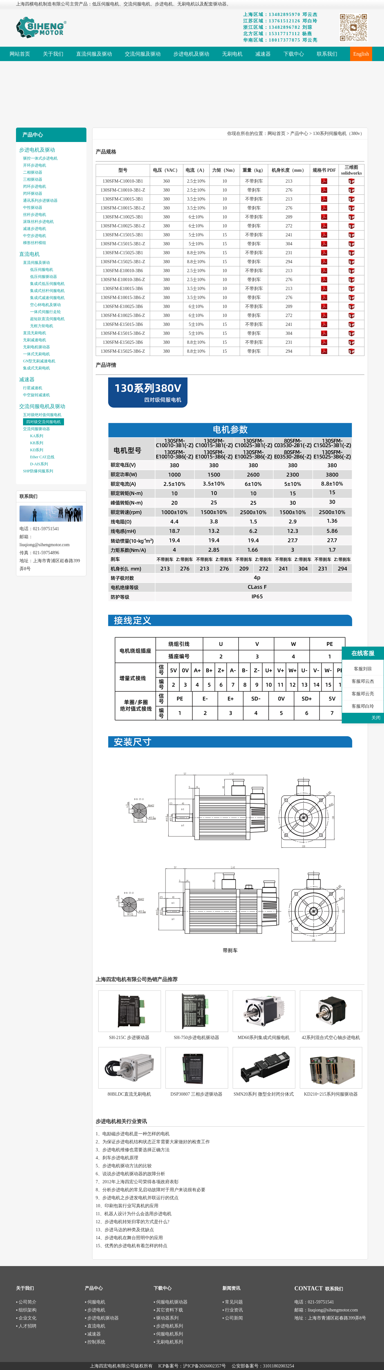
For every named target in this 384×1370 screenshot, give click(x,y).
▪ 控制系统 (95, 1342)
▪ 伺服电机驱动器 (171, 1302)
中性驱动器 (32, 207)
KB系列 (36, 443)
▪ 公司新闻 (232, 1318)
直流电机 (29, 254)
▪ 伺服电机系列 (168, 1334)
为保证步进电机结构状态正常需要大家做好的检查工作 (156, 1141)
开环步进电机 (34, 165)
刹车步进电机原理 (120, 1157)
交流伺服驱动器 (36, 429)
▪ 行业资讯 (232, 1310)
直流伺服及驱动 (36, 262)
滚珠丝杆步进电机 (38, 221)
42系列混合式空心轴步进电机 (331, 1037)
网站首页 (276, 133)
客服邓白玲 (363, 706)
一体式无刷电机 (36, 354)
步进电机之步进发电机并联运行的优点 (140, 1197)
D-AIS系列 (39, 464)
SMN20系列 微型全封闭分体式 (264, 1094)
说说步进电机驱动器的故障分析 (133, 1173)
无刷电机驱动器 (36, 347)
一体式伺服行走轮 (45, 312)
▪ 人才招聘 (26, 1326)
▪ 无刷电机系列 (168, 1342)
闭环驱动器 (32, 193)
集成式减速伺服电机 (47, 297)
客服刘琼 (363, 668)
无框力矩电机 (41, 326)
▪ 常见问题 (232, 1302)
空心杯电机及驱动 (45, 305)
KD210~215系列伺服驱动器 (331, 1094)
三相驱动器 (32, 179)
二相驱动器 (32, 172)
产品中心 (299, 133)
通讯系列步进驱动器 (40, 200)
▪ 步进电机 (95, 1310)
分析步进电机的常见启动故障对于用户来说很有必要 (153, 1189)
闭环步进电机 (34, 186)
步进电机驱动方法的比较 (127, 1165)
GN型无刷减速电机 (39, 361)
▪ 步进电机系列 (168, 1326)
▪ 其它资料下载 (168, 1310)
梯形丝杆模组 (34, 242)
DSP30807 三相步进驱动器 (196, 1094)
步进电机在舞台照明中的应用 (134, 1237)
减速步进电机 (34, 228)
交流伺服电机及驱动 (42, 406)
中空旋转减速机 (36, 395)
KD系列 (36, 450)
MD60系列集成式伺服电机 (264, 1037)
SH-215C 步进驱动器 (129, 1037)
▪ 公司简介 (26, 1302)
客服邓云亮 (363, 693)
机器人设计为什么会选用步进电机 (138, 1213)
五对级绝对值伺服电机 (42, 415)
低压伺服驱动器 (43, 276)
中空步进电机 (34, 235)
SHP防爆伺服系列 (38, 471)
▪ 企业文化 (26, 1318)
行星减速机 (32, 388)
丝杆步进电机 (34, 214)
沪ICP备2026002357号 (204, 1366)
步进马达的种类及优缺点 (129, 1229)
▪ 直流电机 (95, 1326)
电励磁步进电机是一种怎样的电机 (136, 1133)
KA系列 (36, 436)
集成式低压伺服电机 (47, 283)
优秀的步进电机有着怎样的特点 (136, 1245)
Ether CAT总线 (42, 457)
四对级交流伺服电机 (43, 422)
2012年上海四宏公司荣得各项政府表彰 (140, 1181)
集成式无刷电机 (36, 368)
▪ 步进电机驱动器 (102, 1318)
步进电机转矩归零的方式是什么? (137, 1221)
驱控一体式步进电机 (40, 158)
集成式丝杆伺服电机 (47, 290)
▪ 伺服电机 (95, 1302)
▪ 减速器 (93, 1334)
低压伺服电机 (41, 269)
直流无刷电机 (34, 333)
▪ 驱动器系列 (166, 1318)
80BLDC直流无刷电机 (129, 1094)
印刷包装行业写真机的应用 (131, 1205)
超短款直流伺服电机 (47, 319)
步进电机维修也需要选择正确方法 (136, 1149)
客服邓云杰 (363, 681)
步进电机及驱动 (37, 150)
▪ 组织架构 (26, 1310)
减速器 (27, 379)
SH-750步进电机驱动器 (196, 1037)
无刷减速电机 (34, 340)
